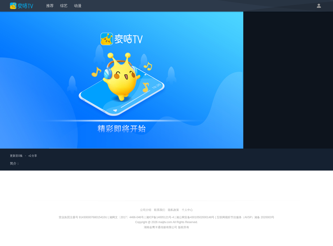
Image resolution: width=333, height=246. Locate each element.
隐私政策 (173, 210)
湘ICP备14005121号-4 (160, 217)
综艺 (64, 6)
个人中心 (187, 210)
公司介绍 (145, 210)
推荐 (50, 6)
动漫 (77, 6)
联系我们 (159, 210)
